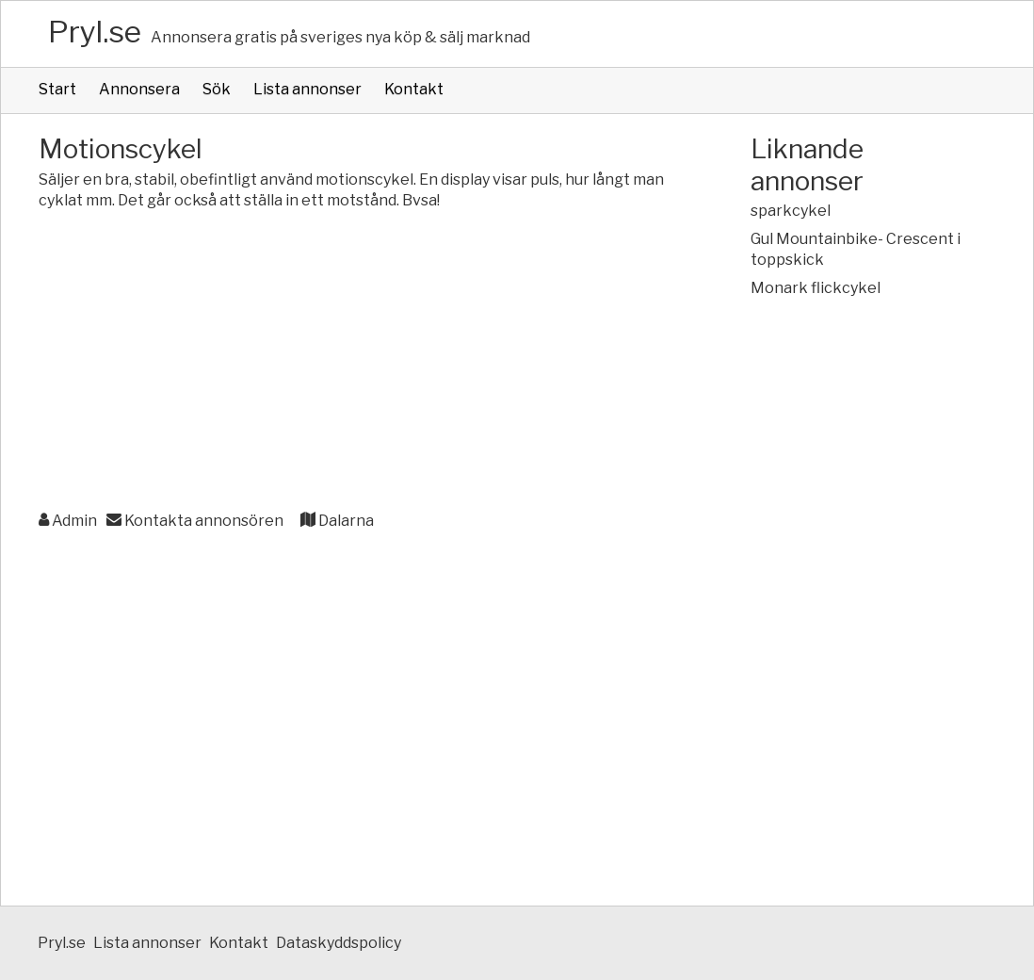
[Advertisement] (357, 362)
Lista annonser (307, 89)
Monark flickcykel (816, 288)
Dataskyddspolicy (338, 943)
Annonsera (139, 89)
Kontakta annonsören (194, 521)
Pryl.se (94, 31)
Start (57, 89)
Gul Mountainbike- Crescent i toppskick (856, 249)
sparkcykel (791, 211)
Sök (216, 89)
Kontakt (414, 89)
